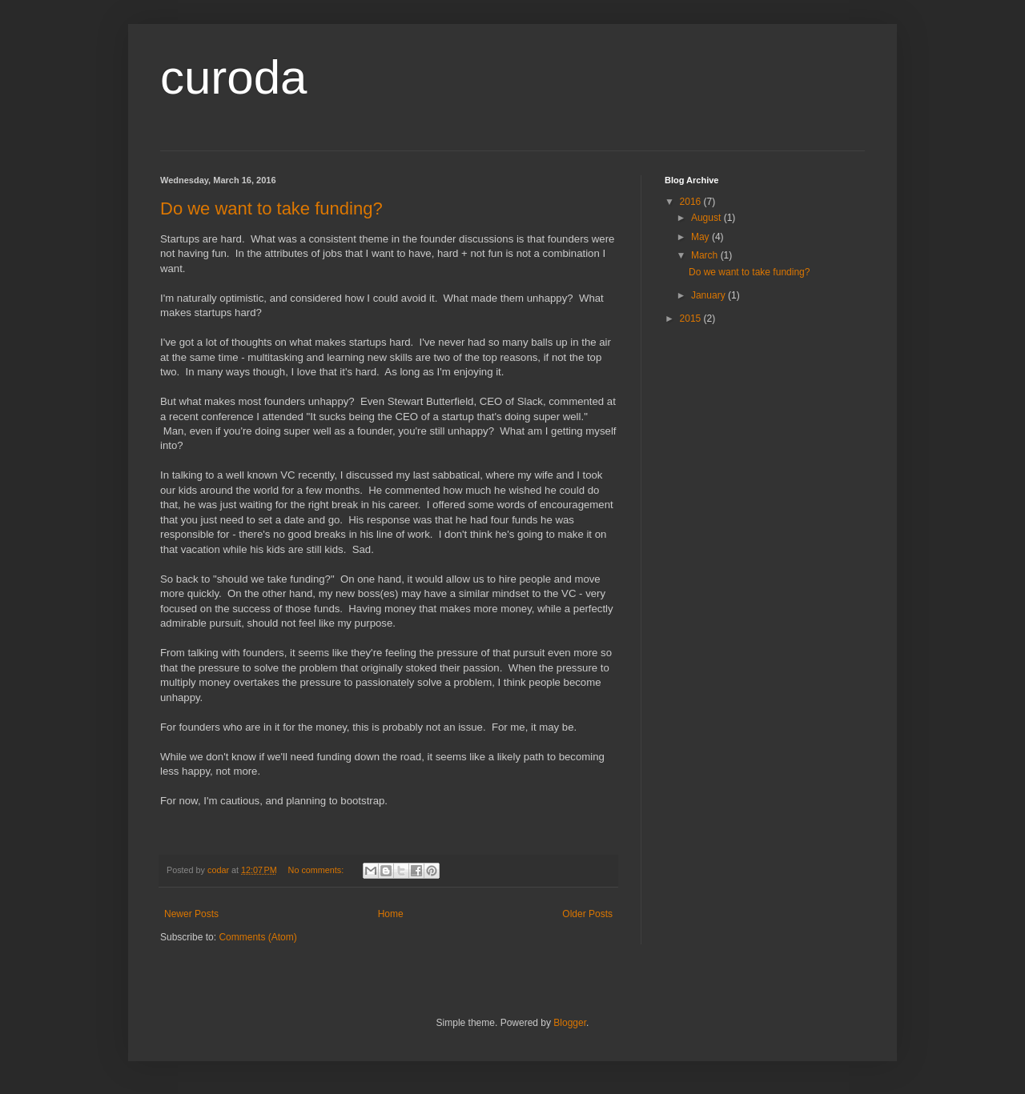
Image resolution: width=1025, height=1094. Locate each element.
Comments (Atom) (257, 937)
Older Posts (587, 914)
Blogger (569, 1022)
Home (391, 914)
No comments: (317, 870)
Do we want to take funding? (271, 208)
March (706, 255)
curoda (233, 77)
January (709, 295)
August (707, 217)
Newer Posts (191, 914)
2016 (692, 201)
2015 (692, 318)
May (701, 236)
